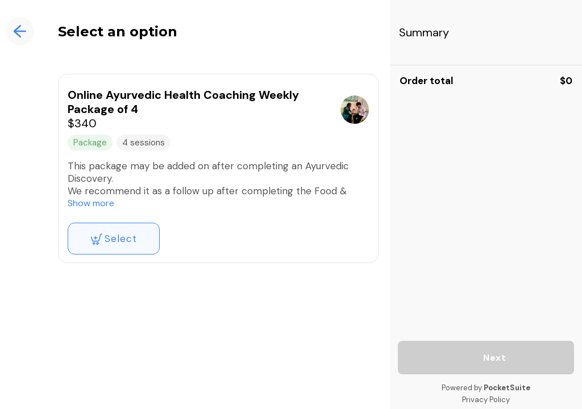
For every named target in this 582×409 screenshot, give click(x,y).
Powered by (486, 388)
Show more (91, 203)
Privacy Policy (486, 399)
